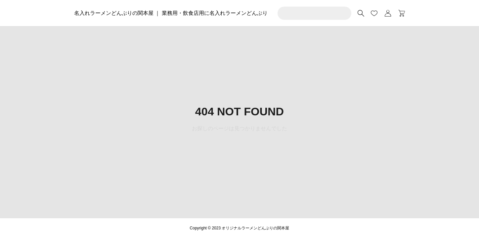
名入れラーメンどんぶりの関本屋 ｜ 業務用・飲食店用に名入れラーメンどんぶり (171, 13)
